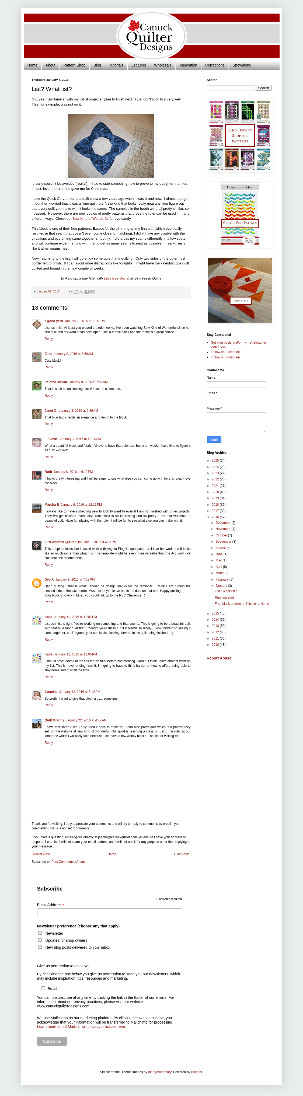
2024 (216, 467)
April (219, 567)
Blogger (196, 1072)
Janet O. (51, 411)
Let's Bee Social (116, 278)
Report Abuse (219, 658)
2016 (216, 517)
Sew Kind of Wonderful (90, 219)
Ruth (48, 472)
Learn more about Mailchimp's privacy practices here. (81, 1026)
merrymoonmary (159, 1072)
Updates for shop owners (66, 940)
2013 (216, 626)
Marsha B (52, 505)
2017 (216, 511)
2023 (216, 473)
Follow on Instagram (225, 357)
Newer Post (41, 854)
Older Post (181, 854)
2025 (216, 460)
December (223, 523)
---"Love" (51, 439)
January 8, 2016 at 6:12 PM (73, 472)
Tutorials (116, 65)
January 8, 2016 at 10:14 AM (80, 439)
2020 (216, 492)
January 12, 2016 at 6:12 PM (79, 692)
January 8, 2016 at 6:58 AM (73, 354)
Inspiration (188, 65)
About (50, 65)
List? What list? (225, 591)
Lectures (138, 65)
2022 (216, 479)
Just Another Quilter (60, 542)
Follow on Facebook (225, 352)
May (218, 560)
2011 (216, 638)
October (221, 535)
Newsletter (54, 933)
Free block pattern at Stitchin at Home (242, 604)
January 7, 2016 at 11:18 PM (85, 321)
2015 (216, 613)
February (222, 579)
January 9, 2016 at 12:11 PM (81, 505)
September (223, 541)
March (220, 573)
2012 (216, 632)
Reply (49, 339)
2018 (216, 505)
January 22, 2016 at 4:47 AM (86, 720)
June (219, 554)
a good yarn (54, 321)
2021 (216, 486)
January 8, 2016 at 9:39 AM (78, 411)
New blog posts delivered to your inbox (77, 947)
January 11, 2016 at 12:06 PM (75, 654)
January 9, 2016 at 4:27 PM (97, 542)
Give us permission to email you (63, 966)
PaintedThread (56, 382)
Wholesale (163, 65)
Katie (49, 617)
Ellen (49, 354)
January (221, 586)
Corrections (215, 65)
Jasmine (51, 692)
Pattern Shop (74, 65)
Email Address (51, 904)
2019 (216, 498)
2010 (216, 645)
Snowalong (242, 65)
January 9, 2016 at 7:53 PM (75, 579)
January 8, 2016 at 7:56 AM (88, 382)
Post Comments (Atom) (68, 862)
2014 (216, 620)
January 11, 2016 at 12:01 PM (75, 617)
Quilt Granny (54, 720)
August (221, 548)
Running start (224, 597)
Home (32, 65)
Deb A (49, 579)
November (223, 529)
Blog (97, 65)
